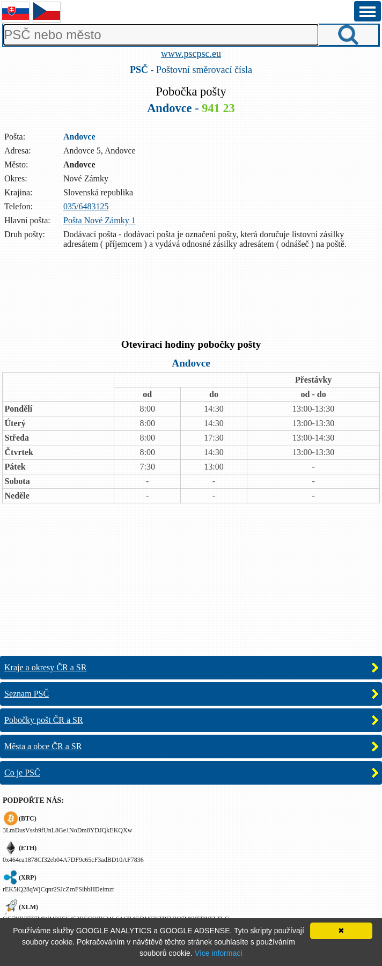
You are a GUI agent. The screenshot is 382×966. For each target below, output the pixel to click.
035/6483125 (85, 206)
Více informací (219, 953)
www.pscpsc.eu (191, 53)
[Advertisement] (191, 295)
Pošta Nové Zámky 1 (99, 220)
